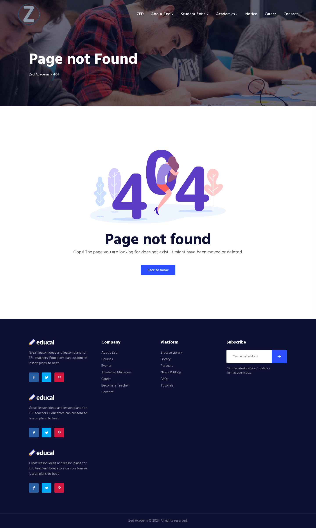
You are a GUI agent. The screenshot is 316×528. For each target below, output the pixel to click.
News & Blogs (171, 372)
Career (270, 14)
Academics (225, 14)
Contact (291, 14)
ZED (140, 14)
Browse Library (172, 353)
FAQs (164, 379)
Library (166, 359)
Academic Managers (116, 372)
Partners (167, 366)
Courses (107, 359)
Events (106, 366)
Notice (251, 14)
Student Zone (193, 14)
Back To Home (158, 270)
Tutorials (167, 385)
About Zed (161, 14)
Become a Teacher (115, 385)
